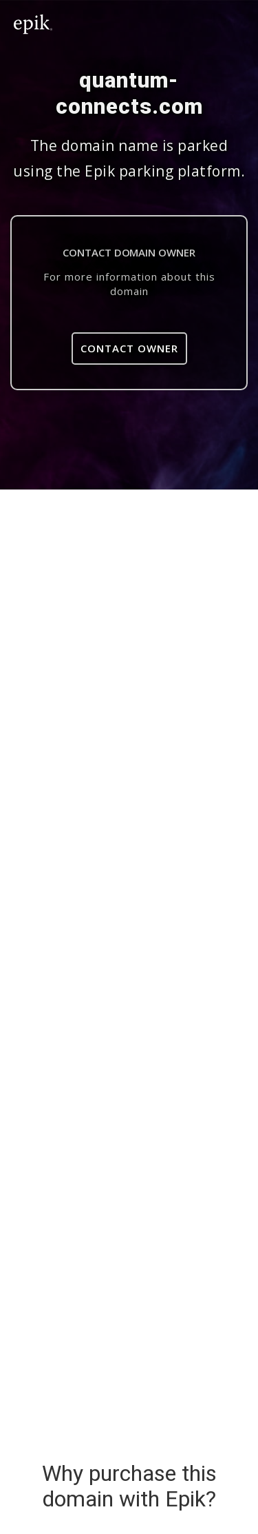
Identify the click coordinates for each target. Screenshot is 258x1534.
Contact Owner (129, 348)
